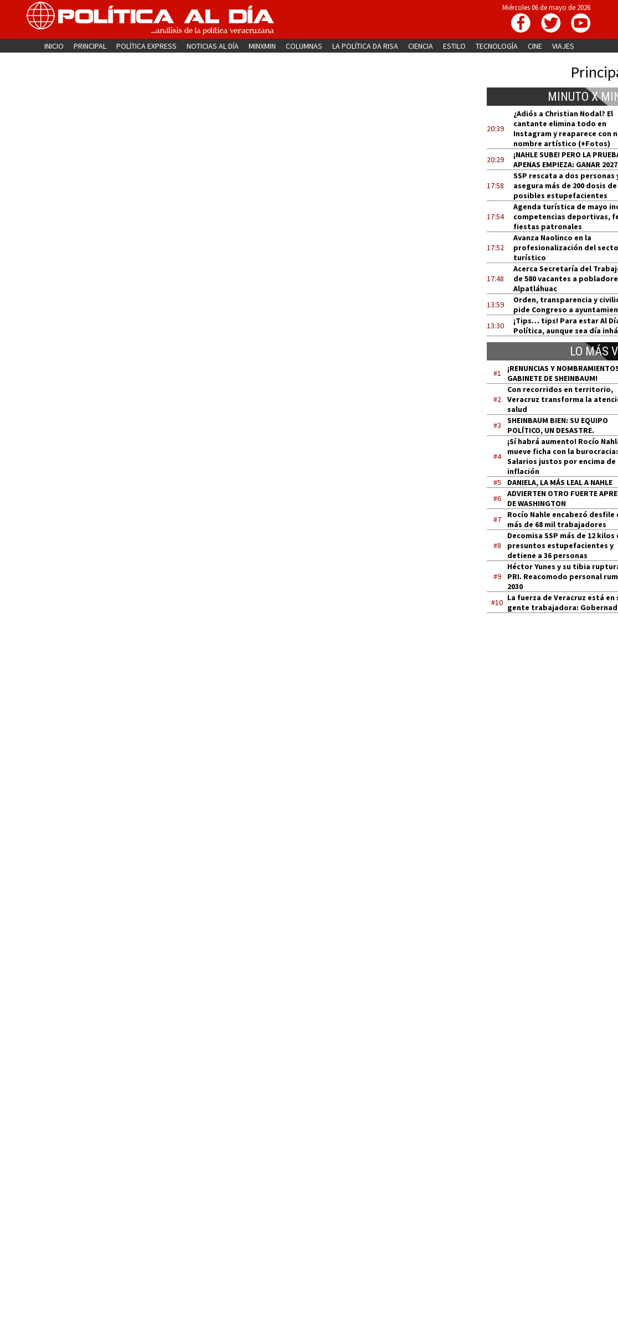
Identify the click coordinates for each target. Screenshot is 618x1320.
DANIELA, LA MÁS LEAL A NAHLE (559, 482)
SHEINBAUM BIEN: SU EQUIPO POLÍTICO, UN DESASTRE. (557, 425)
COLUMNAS (304, 46)
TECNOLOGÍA (497, 46)
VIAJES (563, 46)
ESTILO (454, 46)
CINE (535, 46)
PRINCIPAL (90, 46)
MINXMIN (262, 46)
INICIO (54, 46)
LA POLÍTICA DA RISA (365, 46)
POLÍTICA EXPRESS (146, 46)
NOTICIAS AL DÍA (213, 46)
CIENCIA (420, 46)
